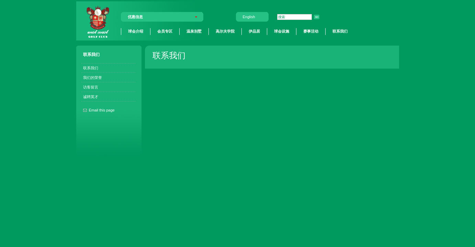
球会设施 (281, 31)
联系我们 (340, 31)
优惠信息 (135, 17)
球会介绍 (135, 31)
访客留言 (90, 87)
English (249, 17)
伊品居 (254, 31)
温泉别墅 (194, 31)
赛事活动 (310, 31)
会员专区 (164, 31)
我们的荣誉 (92, 77)
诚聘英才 (90, 97)
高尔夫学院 (225, 31)
